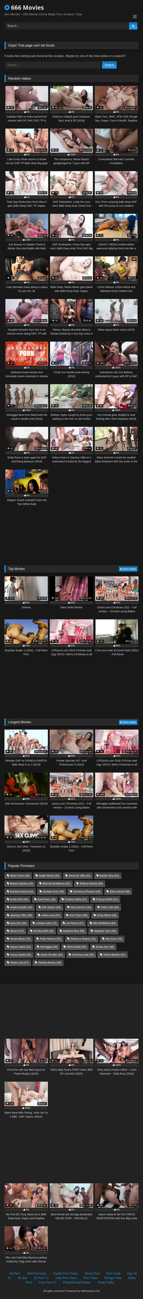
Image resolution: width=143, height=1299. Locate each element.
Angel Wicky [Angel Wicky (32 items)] (49, 875)
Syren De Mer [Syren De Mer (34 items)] (52, 954)
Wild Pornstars (36, 1273)
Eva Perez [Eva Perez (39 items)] (46, 899)
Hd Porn (14, 1273)
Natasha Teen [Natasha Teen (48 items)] (105, 930)
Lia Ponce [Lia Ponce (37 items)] (75, 923)
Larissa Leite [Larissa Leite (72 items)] (46, 923)
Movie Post (92, 1273)
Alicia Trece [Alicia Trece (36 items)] (19, 875)
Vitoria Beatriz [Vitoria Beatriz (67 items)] (114, 954)
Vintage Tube (113, 1278)
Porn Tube (90, 1278)
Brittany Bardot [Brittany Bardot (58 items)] (91, 883)
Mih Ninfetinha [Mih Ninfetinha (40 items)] (104, 923)
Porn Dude (113, 1273)
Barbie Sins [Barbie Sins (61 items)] (109, 875)
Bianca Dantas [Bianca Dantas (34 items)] (21, 883)
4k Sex (22, 1278)
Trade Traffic (106, 1282)
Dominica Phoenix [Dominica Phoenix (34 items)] (86, 891)
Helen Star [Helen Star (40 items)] (110, 907)
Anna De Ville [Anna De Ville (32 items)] (79, 875)
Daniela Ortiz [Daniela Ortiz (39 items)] (53, 891)
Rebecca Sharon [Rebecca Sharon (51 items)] (83, 938)
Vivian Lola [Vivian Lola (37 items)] (19, 962)
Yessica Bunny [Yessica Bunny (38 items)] (49, 962)
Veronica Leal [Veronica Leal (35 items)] (83, 954)
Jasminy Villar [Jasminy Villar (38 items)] (21, 915)
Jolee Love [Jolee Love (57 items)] (51, 915)
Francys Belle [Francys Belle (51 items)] (107, 899)
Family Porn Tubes (65, 1273)
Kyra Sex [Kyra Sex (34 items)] (18, 923)
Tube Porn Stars (66, 1278)
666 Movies (24, 7)
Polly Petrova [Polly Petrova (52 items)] (50, 938)
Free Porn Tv (47, 1282)
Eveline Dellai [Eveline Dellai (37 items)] (76, 899)
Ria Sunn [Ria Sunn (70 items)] (114, 938)
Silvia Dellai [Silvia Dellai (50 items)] (76, 946)
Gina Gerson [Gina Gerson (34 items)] (80, 907)
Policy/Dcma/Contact (77, 1282)
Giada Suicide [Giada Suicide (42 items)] (21, 907)
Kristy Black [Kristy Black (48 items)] (107, 915)
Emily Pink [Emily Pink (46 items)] (19, 899)
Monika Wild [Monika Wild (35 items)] (43, 930)
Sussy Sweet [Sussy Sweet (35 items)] (20, 954)
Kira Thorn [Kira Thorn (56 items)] (78, 915)
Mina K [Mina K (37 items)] (17, 930)
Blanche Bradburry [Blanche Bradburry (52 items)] (56, 883)
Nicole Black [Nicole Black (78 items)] (20, 938)
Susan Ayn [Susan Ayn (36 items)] (105, 946)
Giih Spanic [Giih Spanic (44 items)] (51, 907)
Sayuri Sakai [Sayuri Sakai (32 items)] (20, 946)
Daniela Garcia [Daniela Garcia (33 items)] (21, 891)
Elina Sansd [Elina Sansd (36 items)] (120, 891)
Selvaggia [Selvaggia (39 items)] (48, 946)
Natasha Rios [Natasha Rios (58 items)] (74, 930)
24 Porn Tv (41, 1278)
